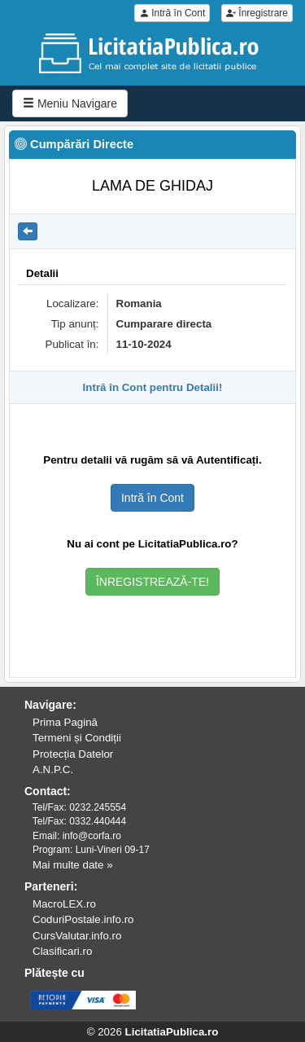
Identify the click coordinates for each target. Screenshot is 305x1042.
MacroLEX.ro (64, 904)
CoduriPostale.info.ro (83, 919)
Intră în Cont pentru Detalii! (153, 387)
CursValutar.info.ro (77, 936)
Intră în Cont (172, 13)
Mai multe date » (73, 865)
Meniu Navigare (70, 103)
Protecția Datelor (73, 754)
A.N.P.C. (53, 769)
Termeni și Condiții (77, 738)
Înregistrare (257, 13)
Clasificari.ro (62, 951)
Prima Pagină (65, 722)
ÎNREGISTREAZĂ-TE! (152, 581)
